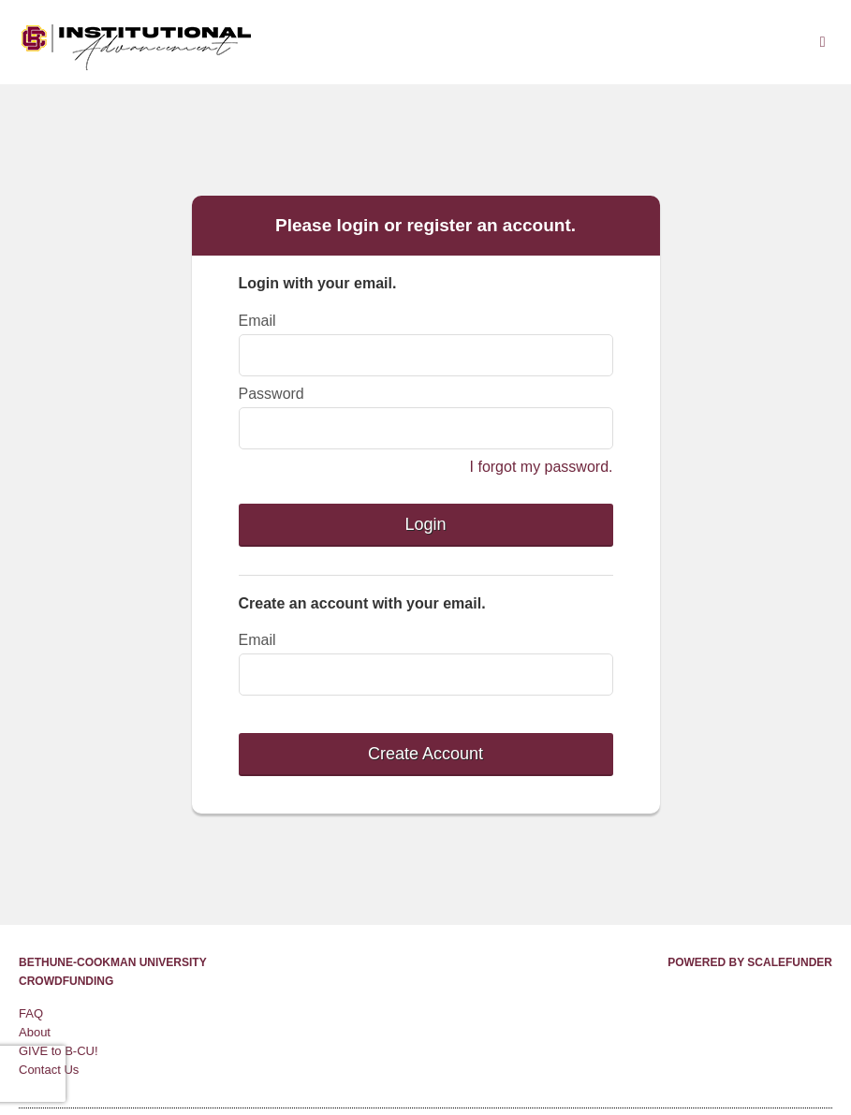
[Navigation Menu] (822, 42)
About (35, 1032)
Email (257, 321)
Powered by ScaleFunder (750, 962)
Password (271, 394)
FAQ (31, 1013)
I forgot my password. (541, 467)
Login (425, 524)
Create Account (425, 753)
